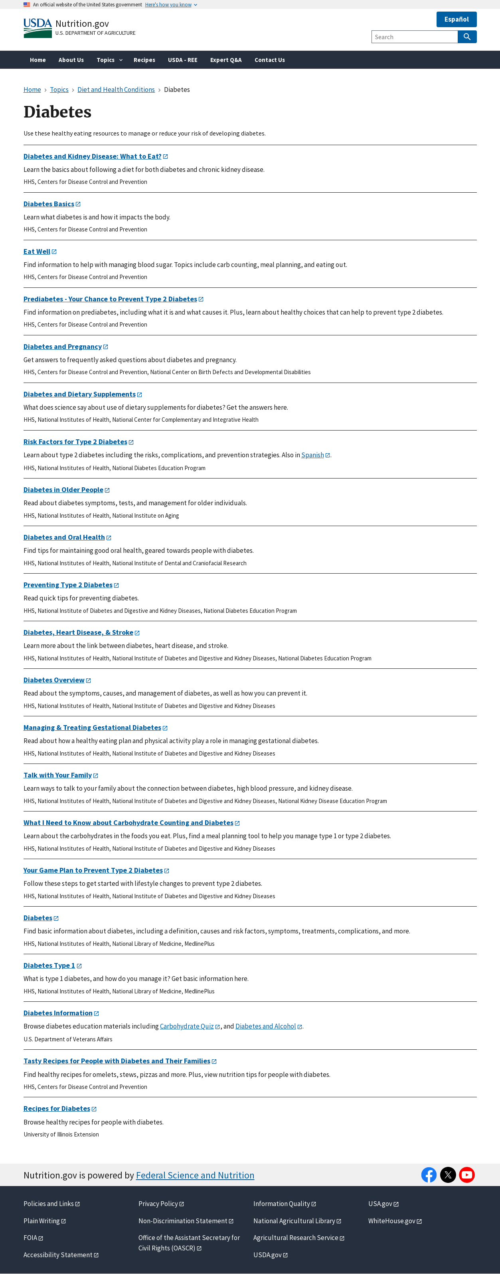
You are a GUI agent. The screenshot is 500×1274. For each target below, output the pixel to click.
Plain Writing (42, 1220)
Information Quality (281, 1203)
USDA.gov (267, 1254)
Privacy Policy (158, 1203)
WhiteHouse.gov (391, 1220)
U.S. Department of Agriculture (95, 32)
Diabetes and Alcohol (265, 1026)
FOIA (30, 1237)
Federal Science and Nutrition (195, 1175)
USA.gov (380, 1203)
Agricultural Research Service (295, 1237)
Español (457, 19)
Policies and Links (49, 1203)
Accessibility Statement (58, 1254)
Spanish (312, 455)
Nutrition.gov (82, 23)
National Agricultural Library (294, 1220)
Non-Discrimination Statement (182, 1220)
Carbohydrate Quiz (187, 1026)
